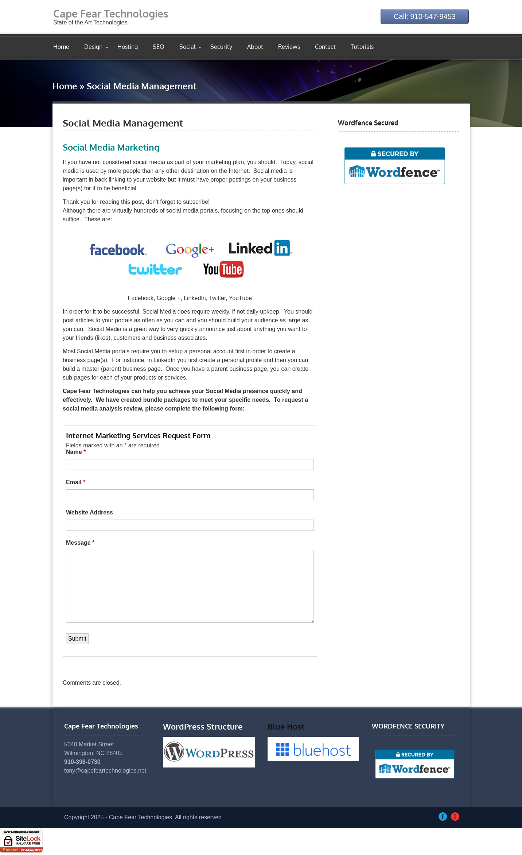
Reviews (289, 46)
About (255, 46)
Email (75, 482)
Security (221, 46)
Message (80, 543)
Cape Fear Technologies (110, 13)
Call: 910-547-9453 (425, 16)
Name (76, 452)
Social (187, 46)
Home (61, 46)
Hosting (127, 46)
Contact (325, 46)
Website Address (89, 512)
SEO (158, 46)
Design (93, 46)
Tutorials (362, 46)
